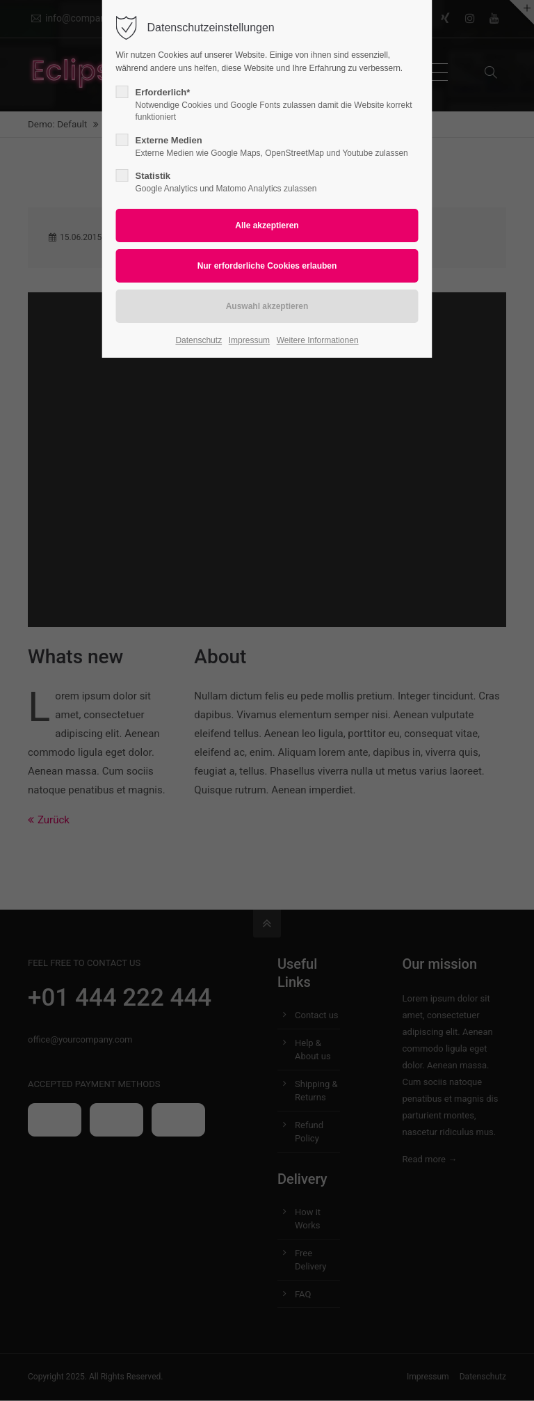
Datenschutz (198, 340)
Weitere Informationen (318, 340)
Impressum (249, 340)
